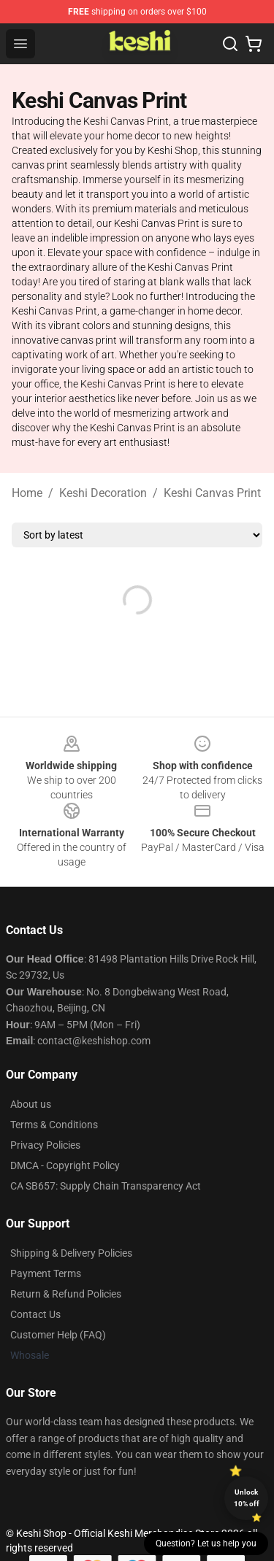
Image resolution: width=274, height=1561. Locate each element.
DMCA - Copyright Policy (65, 1165)
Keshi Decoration (103, 493)
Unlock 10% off (246, 1498)
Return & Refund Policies (65, 1294)
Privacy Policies (45, 1145)
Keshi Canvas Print (212, 493)
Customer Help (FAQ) (58, 1335)
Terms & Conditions (54, 1124)
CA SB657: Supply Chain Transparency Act (105, 1186)
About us (30, 1104)
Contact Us (35, 1314)
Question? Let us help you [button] (206, 1543)
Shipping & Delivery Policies (71, 1253)
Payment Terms (45, 1273)
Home (27, 493)
